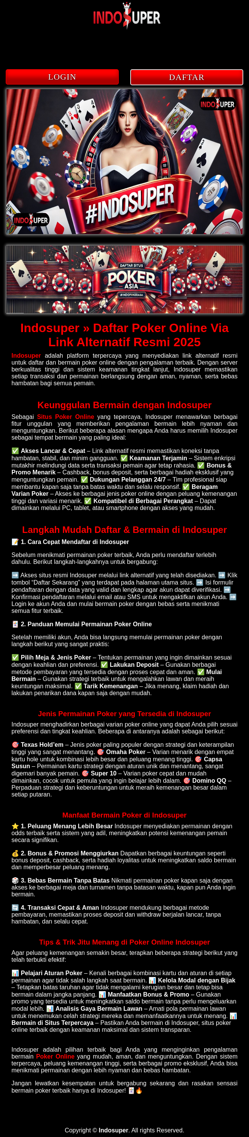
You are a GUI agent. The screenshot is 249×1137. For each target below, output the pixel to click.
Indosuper (26, 355)
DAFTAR (187, 77)
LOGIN (62, 76)
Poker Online (56, 1056)
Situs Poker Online (65, 417)
